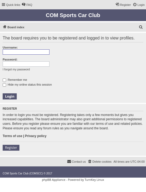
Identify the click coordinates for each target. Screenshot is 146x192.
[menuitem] (27, 5)
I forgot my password (16, 69)
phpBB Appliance (53, 180)
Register (11, 147)
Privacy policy (36, 136)
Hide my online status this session (27, 84)
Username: (10, 47)
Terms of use (12, 136)
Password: (10, 59)
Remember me (15, 79)
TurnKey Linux (94, 180)
